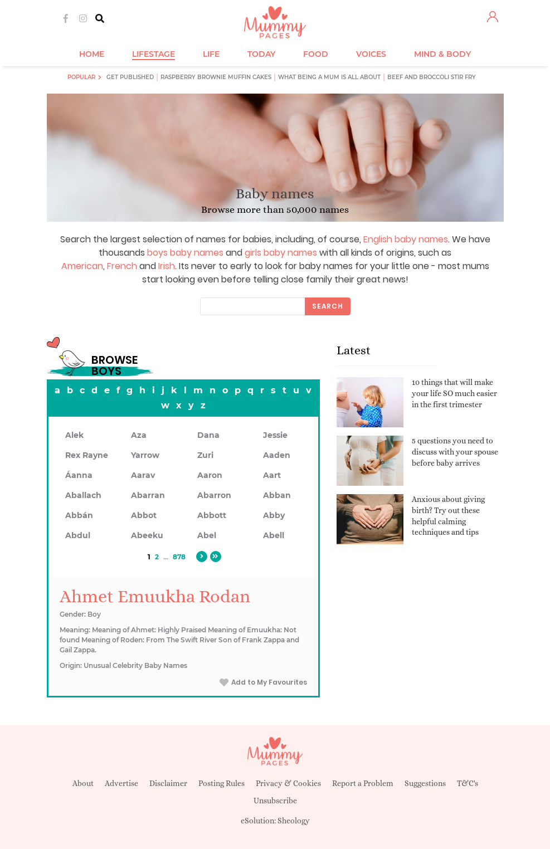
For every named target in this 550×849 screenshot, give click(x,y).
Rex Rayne (86, 455)
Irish (166, 266)
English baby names (405, 239)
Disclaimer (168, 783)
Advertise (121, 783)
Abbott (211, 515)
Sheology (294, 820)
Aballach (83, 495)
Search (327, 306)
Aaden (276, 455)
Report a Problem (362, 783)
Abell (273, 535)
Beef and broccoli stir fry (431, 77)
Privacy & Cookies (288, 783)
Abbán (79, 515)
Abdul (77, 535)
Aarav (143, 475)
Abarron (214, 495)
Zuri (205, 455)
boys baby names (185, 252)
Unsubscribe (275, 800)
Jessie (275, 435)
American (82, 266)
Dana (208, 435)
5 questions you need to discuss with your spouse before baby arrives (455, 451)
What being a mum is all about (329, 77)
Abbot (144, 515)
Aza (139, 435)
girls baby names (281, 252)
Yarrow (145, 455)
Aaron (209, 475)
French (122, 266)
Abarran (148, 495)
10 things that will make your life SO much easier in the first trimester (454, 393)
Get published (130, 77)
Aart (272, 475)
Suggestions (425, 783)
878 (179, 557)
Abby (274, 515)
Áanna (79, 475)
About (83, 783)
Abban (277, 495)
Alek (74, 435)
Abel (206, 535)
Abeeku (147, 535)
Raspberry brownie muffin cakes (215, 77)
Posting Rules (221, 783)
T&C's (467, 783)
